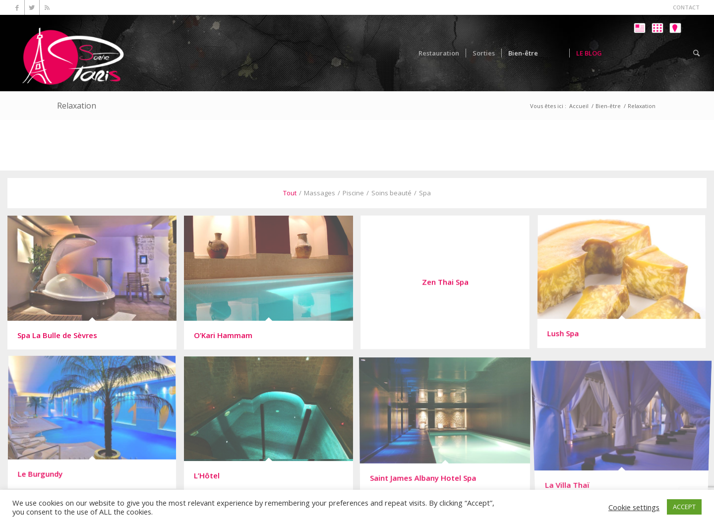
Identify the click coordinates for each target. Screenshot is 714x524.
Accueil (579, 106)
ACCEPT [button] (684, 506)
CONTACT (686, 7)
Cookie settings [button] (633, 507)
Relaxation (76, 105)
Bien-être (608, 106)
